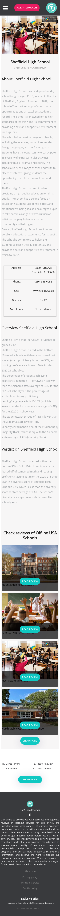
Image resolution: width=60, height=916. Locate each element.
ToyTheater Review (42, 763)
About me (30, 871)
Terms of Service (30, 882)
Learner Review (9, 768)
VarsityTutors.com (27, 7)
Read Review (30, 581)
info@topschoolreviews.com (41, 903)
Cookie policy (30, 888)
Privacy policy (30, 877)
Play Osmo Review (10, 763)
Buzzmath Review (41, 768)
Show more (30, 741)
